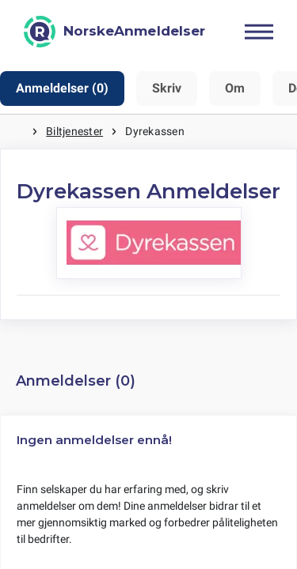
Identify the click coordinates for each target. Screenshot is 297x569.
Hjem (16, 131)
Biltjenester (74, 131)
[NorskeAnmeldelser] (114, 31)
